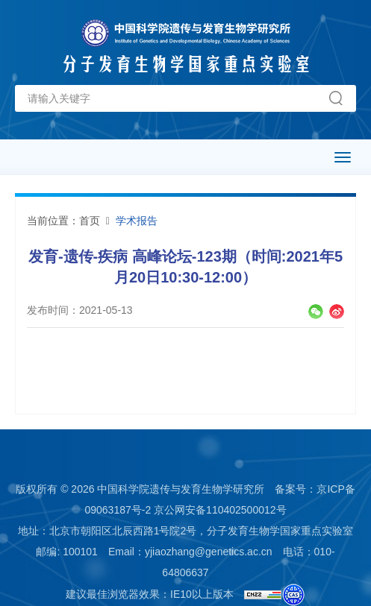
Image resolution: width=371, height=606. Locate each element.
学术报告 (137, 221)
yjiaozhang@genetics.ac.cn (208, 552)
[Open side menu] (342, 157)
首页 (89, 221)
